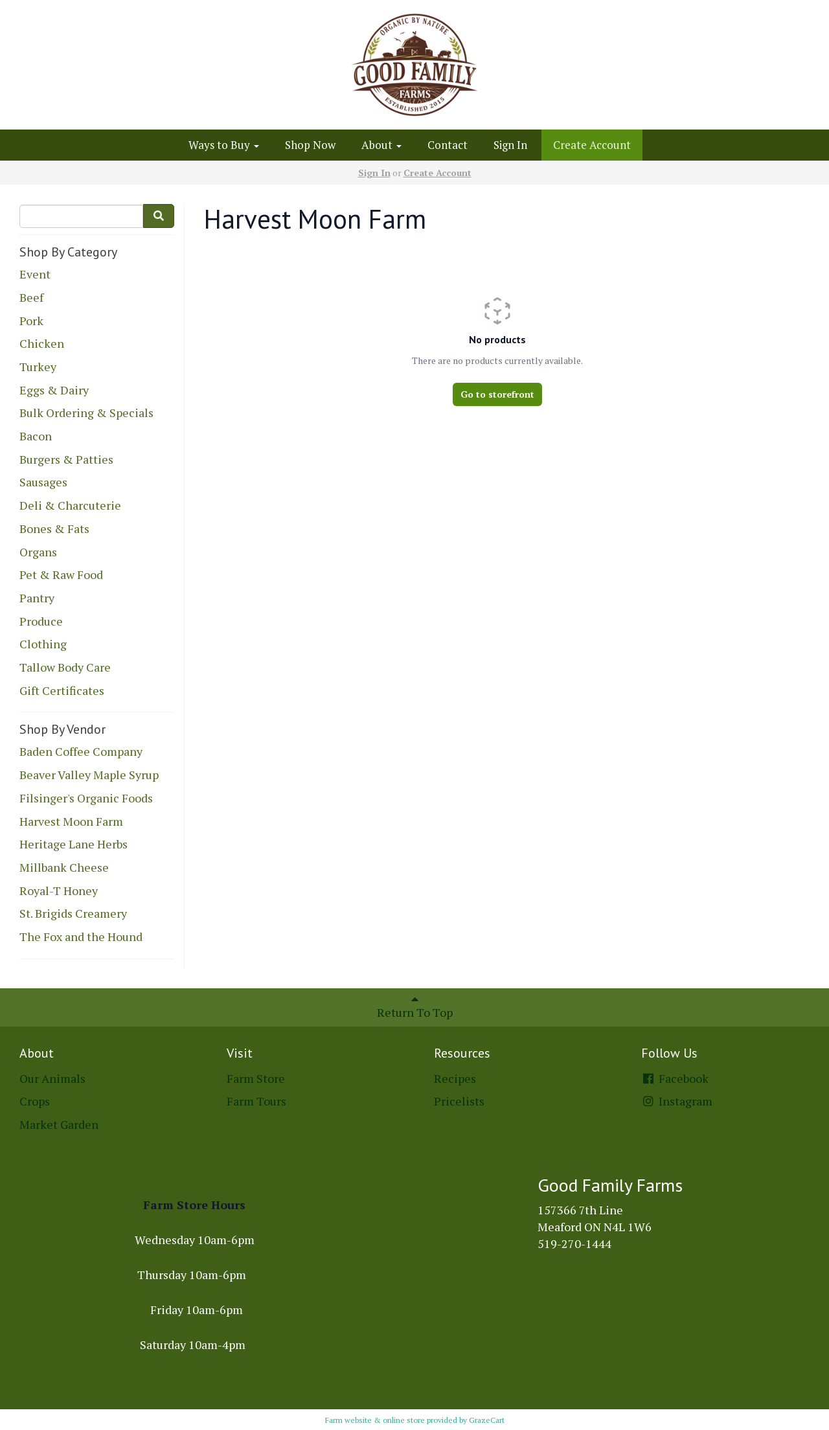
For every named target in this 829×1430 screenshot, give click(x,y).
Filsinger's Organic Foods (86, 798)
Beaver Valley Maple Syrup (89, 774)
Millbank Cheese (64, 867)
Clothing (43, 644)
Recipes (455, 1078)
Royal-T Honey (58, 890)
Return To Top (415, 1006)
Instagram (676, 1101)
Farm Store (256, 1078)
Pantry (36, 598)
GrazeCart (487, 1420)
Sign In (510, 144)
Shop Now (310, 144)
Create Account (592, 144)
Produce (41, 621)
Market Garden (58, 1124)
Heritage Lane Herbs (73, 844)
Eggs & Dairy (54, 390)
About (381, 144)
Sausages (43, 482)
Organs (38, 552)
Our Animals (52, 1078)
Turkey (37, 366)
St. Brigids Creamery (73, 913)
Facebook (675, 1078)
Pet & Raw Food (61, 574)
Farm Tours (256, 1101)
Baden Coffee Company (80, 751)
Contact (447, 144)
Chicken (41, 343)
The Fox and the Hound (80, 936)
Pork (31, 320)
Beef (31, 297)
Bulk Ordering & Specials (86, 412)
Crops (34, 1101)
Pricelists (459, 1101)
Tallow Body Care (65, 667)
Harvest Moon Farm (71, 821)
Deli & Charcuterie (70, 505)
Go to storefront (497, 394)
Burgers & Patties (66, 459)
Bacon (35, 436)
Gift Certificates (61, 690)
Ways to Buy (223, 144)
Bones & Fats (54, 528)
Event (35, 274)
